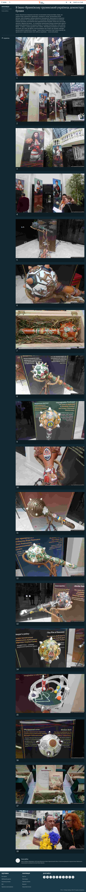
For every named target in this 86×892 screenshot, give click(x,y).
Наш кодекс (25, 879)
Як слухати (4, 876)
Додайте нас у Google (78, 2)
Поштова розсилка (6, 881)
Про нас (24, 876)
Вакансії (24, 884)
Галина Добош (5, 11)
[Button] (5, 38)
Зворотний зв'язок (26, 886)
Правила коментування (7, 886)
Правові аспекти (26, 881)
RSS (2, 884)
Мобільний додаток (6, 879)
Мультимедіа (5, 6)
